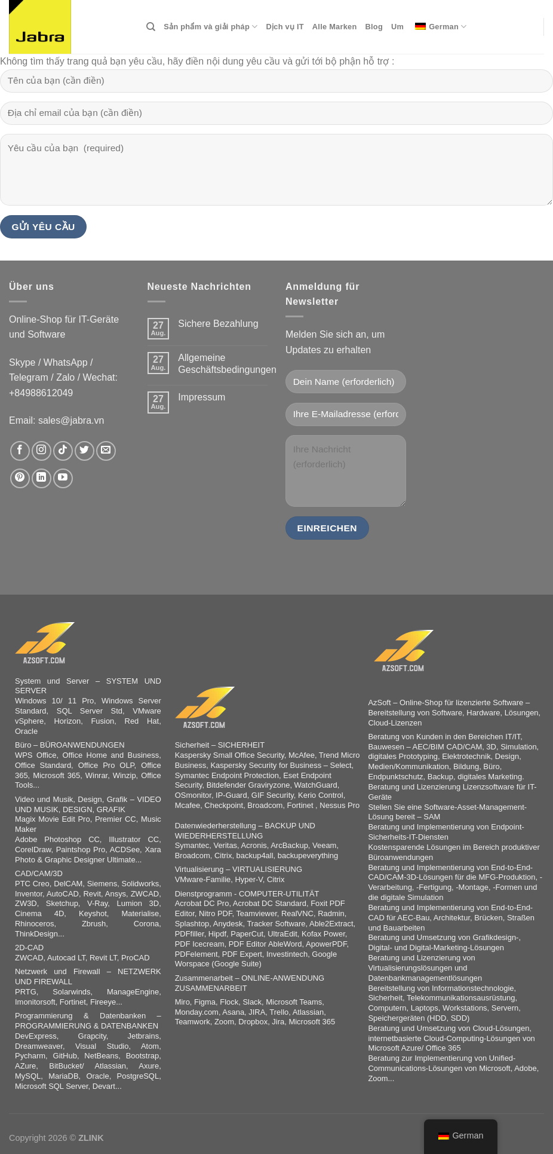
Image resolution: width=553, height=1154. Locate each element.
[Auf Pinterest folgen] (20, 478)
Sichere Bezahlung (218, 324)
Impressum (201, 397)
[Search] (150, 27)
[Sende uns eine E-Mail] (106, 451)
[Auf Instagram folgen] (41, 451)
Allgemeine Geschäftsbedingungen (227, 363)
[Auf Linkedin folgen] (41, 478)
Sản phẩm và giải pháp (210, 26)
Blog (374, 26)
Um (397, 26)
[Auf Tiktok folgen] (63, 451)
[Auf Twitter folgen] (84, 451)
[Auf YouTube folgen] (63, 478)
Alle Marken (334, 26)
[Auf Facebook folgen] (20, 451)
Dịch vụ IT (285, 26)
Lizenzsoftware (488, 786)
